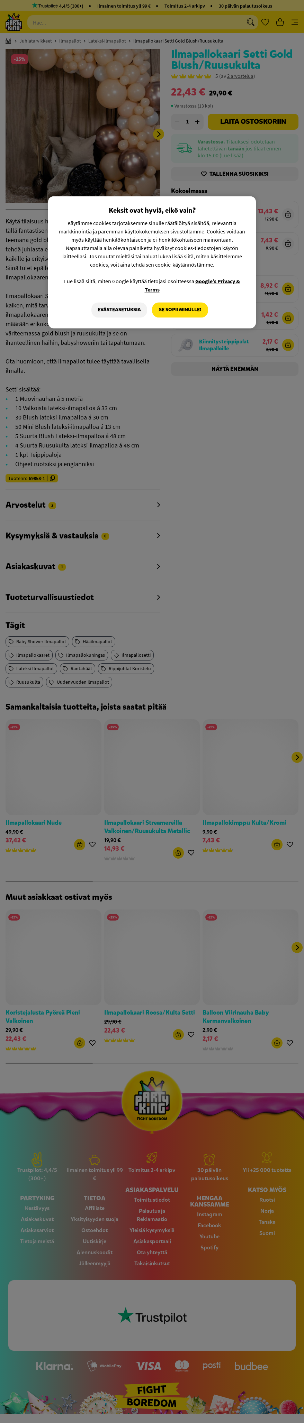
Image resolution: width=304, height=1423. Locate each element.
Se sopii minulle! (180, 310)
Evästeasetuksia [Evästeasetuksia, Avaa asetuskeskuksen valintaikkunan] (119, 310)
